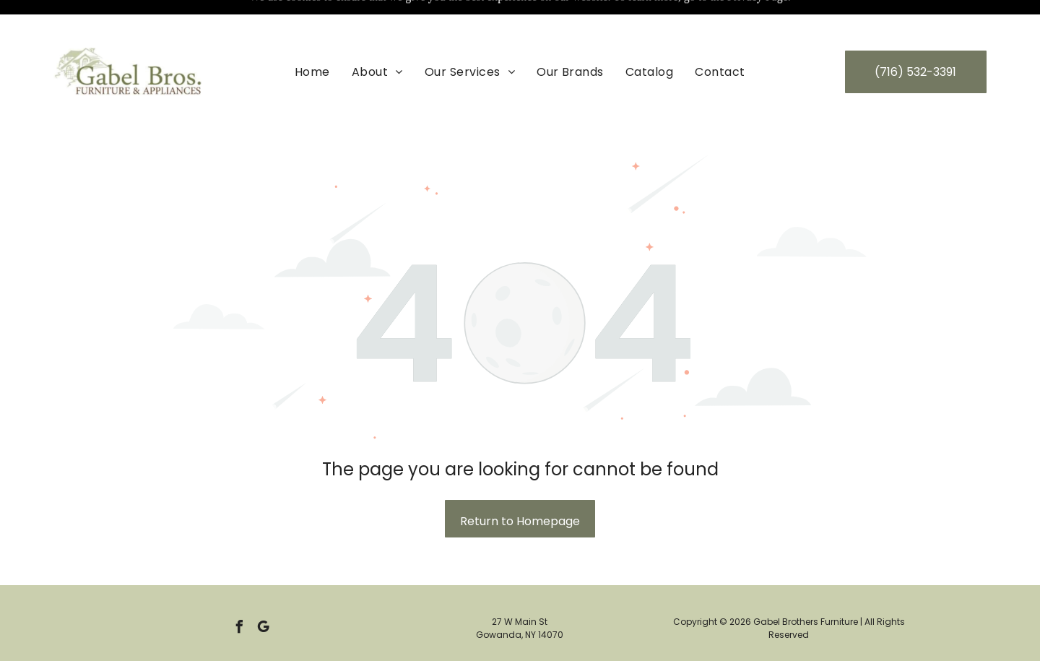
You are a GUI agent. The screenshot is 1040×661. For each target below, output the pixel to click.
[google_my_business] (263, 593)
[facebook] (239, 593)
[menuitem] (312, 35)
